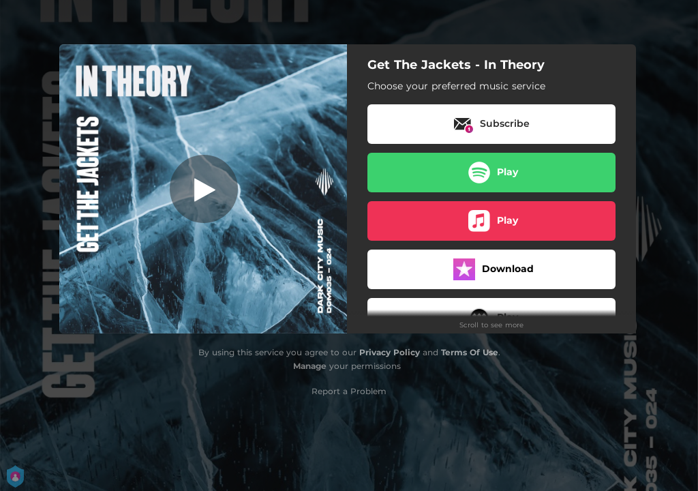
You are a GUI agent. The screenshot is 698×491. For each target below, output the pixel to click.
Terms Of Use (469, 352)
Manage (310, 366)
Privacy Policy (389, 352)
